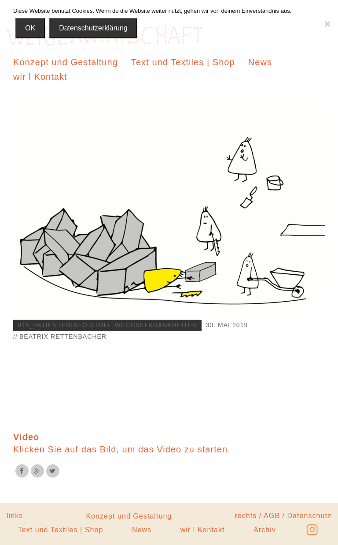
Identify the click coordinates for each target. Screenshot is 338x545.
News (260, 62)
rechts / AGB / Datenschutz (283, 515)
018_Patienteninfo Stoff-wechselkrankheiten (107, 324)
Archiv (265, 530)
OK (30, 28)
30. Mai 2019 (227, 324)
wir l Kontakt (40, 77)
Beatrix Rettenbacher (63, 336)
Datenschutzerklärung (93, 28)
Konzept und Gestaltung (65, 62)
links (15, 515)
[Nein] (327, 23)
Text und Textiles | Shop (183, 62)
